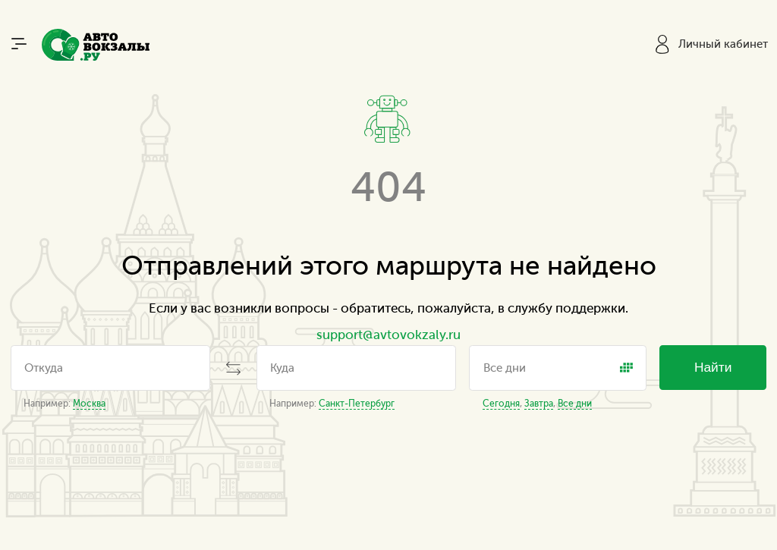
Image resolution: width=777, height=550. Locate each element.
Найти (713, 367)
